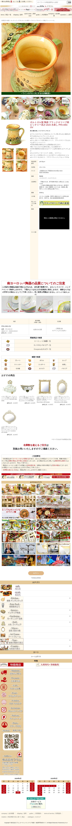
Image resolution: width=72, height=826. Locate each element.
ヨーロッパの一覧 (42, 341)
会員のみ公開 (37, 329)
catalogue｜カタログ (34, 817)
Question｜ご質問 (66, 14)
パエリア (64, 368)
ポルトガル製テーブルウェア (29, 20)
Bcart (66, 822)
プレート (18, 360)
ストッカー (17, 364)
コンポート (41, 364)
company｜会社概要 (54, 15)
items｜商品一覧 (6, 14)
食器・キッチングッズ (13, 20)
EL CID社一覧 (42, 345)
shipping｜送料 (18, 14)
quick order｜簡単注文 (30, 15)
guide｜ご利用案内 (42, 14)
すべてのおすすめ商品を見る (62, 439)
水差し (64, 364)
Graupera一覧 (42, 349)
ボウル (42, 360)
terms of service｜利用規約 (52, 813)
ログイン (55, 330)
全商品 (3, 20)
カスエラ (42, 368)
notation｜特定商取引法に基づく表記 (13, 817)
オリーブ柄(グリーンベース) (46, 20)
